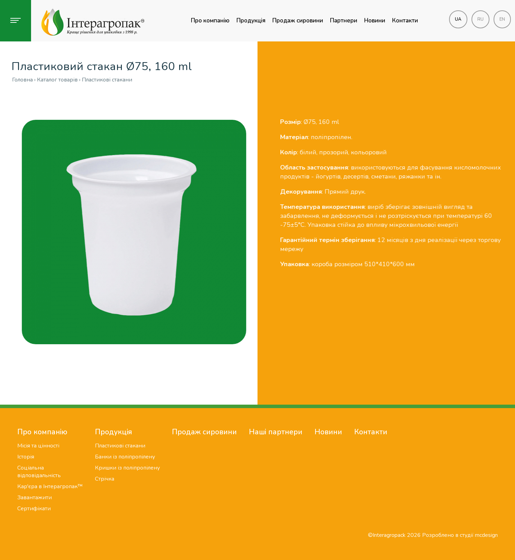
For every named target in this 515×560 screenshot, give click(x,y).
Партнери (343, 21)
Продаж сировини (297, 21)
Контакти (405, 21)
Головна (22, 80)
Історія (25, 457)
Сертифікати (34, 508)
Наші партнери (275, 432)
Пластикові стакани (120, 446)
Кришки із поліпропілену (127, 468)
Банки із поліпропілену (125, 457)
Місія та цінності (38, 446)
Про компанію (210, 21)
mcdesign (486, 535)
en (502, 19)
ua (458, 19)
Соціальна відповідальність (39, 471)
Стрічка (104, 479)
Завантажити (34, 497)
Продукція (250, 21)
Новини (374, 21)
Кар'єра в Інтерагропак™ (50, 486)
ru (480, 19)
